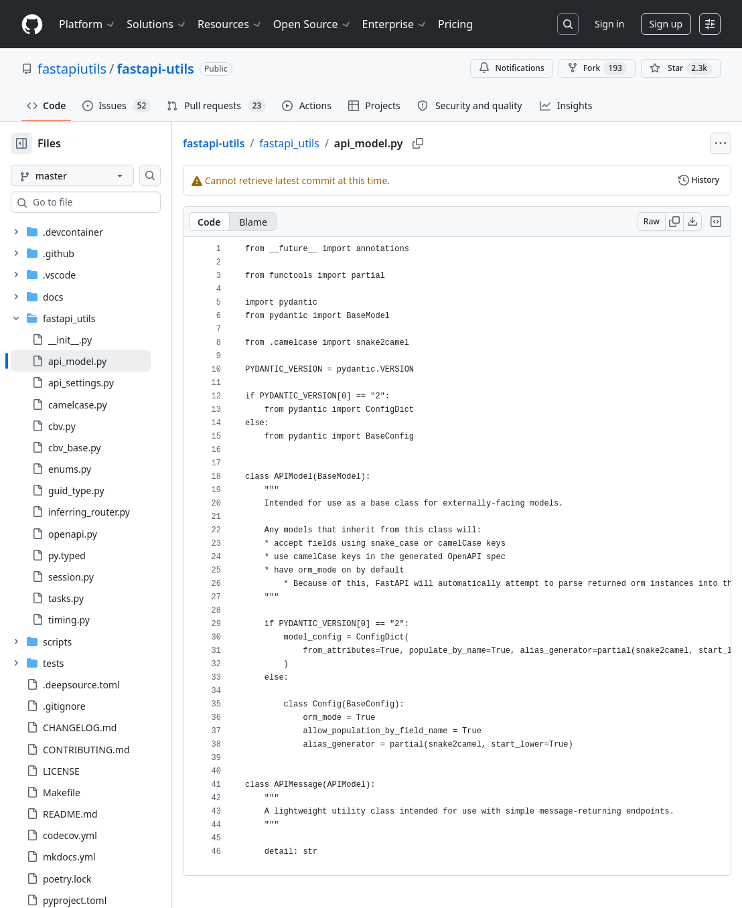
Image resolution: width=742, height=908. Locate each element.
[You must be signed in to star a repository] (681, 68)
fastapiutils (72, 69)
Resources (230, 24)
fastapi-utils (155, 69)
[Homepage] (32, 24)
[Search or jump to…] (568, 24)
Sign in (609, 23)
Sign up (666, 23)
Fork (597, 68)
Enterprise (394, 24)
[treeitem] (102, 361)
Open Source (312, 24)
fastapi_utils (332, 143)
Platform (87, 24)
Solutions (157, 24)
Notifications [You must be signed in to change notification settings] (511, 68)
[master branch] (94, 175)
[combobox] (112, 202)
